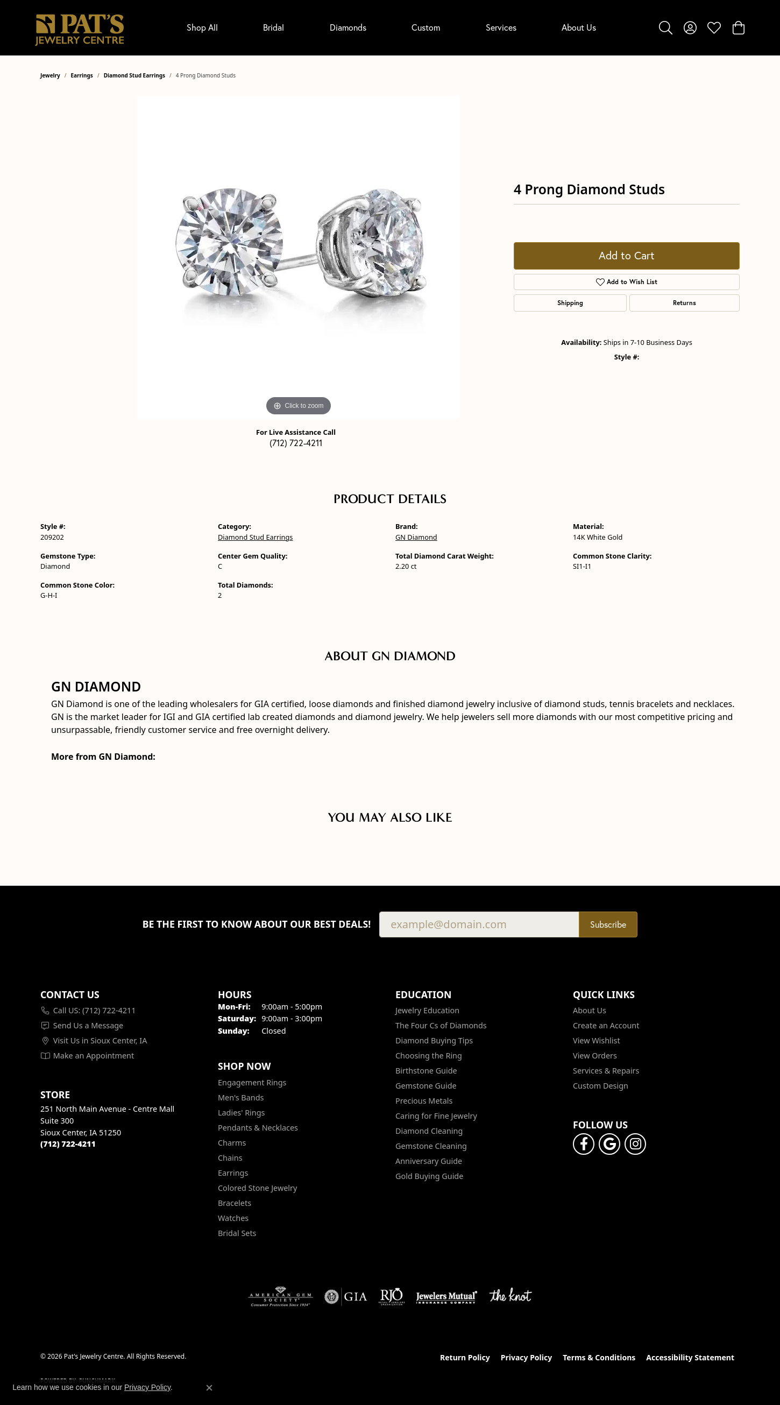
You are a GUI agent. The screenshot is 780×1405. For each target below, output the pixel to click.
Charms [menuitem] (232, 1143)
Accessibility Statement (690, 1357)
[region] (298, 257)
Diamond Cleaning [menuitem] (429, 1131)
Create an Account (606, 1025)
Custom (426, 27)
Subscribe (608, 924)
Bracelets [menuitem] (234, 1203)
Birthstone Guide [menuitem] (426, 1070)
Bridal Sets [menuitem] (237, 1233)
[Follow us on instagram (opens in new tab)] (635, 1144)
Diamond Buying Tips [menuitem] (434, 1040)
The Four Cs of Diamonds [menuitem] (441, 1025)
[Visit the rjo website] (391, 1296)
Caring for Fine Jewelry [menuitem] (436, 1116)
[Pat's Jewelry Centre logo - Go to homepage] (79, 27)
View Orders (595, 1055)
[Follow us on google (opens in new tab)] (609, 1144)
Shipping (570, 303)
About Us (579, 27)
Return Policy (465, 1357)
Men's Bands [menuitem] (241, 1097)
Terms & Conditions (599, 1357)
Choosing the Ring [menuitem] (428, 1055)
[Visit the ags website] (280, 1296)
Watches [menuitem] (233, 1218)
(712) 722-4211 (296, 442)
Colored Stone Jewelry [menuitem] (257, 1188)
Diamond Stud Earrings (134, 75)
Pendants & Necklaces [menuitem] (258, 1127)
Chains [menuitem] (230, 1158)
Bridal (273, 27)
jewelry (50, 75)
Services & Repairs (606, 1070)
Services (501, 27)
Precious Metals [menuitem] (423, 1101)
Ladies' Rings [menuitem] (241, 1112)
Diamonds (348, 27)
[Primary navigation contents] (391, 27)
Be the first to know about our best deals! (257, 924)
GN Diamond (416, 537)
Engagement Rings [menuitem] (252, 1082)
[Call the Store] (68, 1144)
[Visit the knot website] (510, 1296)
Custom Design (600, 1086)
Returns (684, 303)
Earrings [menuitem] (233, 1173)
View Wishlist (596, 1040)
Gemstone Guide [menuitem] (426, 1086)
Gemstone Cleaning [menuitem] (431, 1146)
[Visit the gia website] (345, 1296)
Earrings (82, 75)
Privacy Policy (526, 1357)
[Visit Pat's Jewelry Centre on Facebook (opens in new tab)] (583, 1144)
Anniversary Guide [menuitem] (428, 1161)
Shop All (202, 27)
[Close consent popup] (209, 1388)
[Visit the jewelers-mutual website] (447, 1296)
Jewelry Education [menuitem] (427, 1010)
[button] (665, 27)
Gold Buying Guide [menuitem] (429, 1176)
